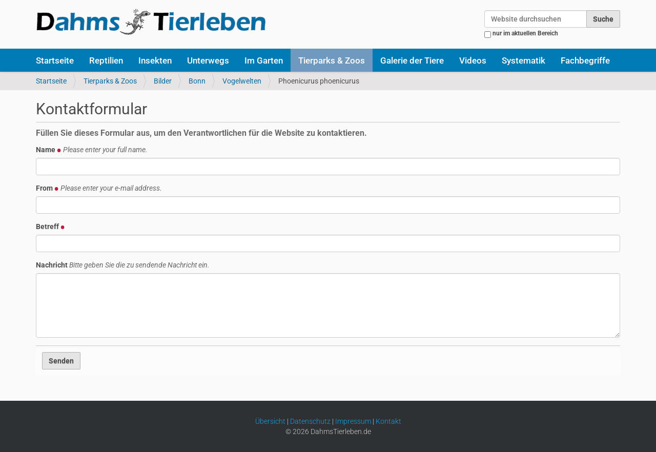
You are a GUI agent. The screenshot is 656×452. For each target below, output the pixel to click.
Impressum (353, 421)
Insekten (155, 60)
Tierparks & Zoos (331, 60)
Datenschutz (310, 421)
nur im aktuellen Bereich (525, 33)
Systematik (523, 60)
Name (92, 150)
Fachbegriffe (585, 60)
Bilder (163, 81)
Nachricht (123, 265)
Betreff (50, 226)
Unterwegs (208, 60)
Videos (472, 60)
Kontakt (388, 421)
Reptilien (106, 60)
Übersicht (270, 421)
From (99, 188)
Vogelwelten (241, 81)
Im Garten (263, 60)
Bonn (197, 81)
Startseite (55, 60)
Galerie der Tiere (412, 60)
